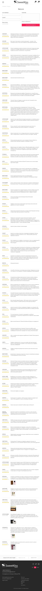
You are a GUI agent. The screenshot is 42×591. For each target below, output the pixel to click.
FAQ (22, 583)
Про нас (23, 577)
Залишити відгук (31, 25)
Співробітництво (25, 580)
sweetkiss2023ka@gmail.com (8, 571)
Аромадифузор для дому (8, 577)
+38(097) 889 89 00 (6, 570)
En (32, 567)
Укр (38, 567)
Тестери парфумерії (6, 578)
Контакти (23, 585)
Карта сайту (5, 580)
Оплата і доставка (25, 578)
